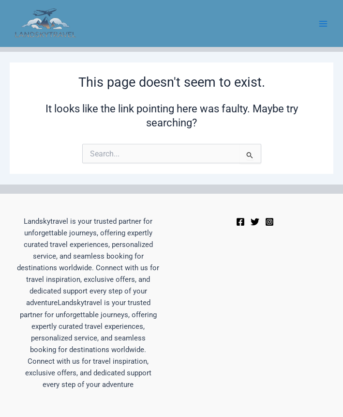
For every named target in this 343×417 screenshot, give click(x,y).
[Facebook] (240, 221)
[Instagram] (269, 221)
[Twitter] (255, 221)
